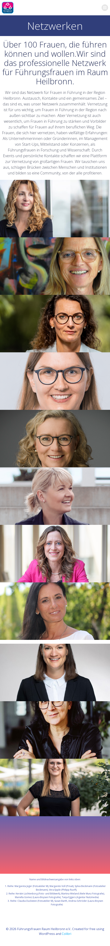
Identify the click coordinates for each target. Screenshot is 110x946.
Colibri (66, 934)
